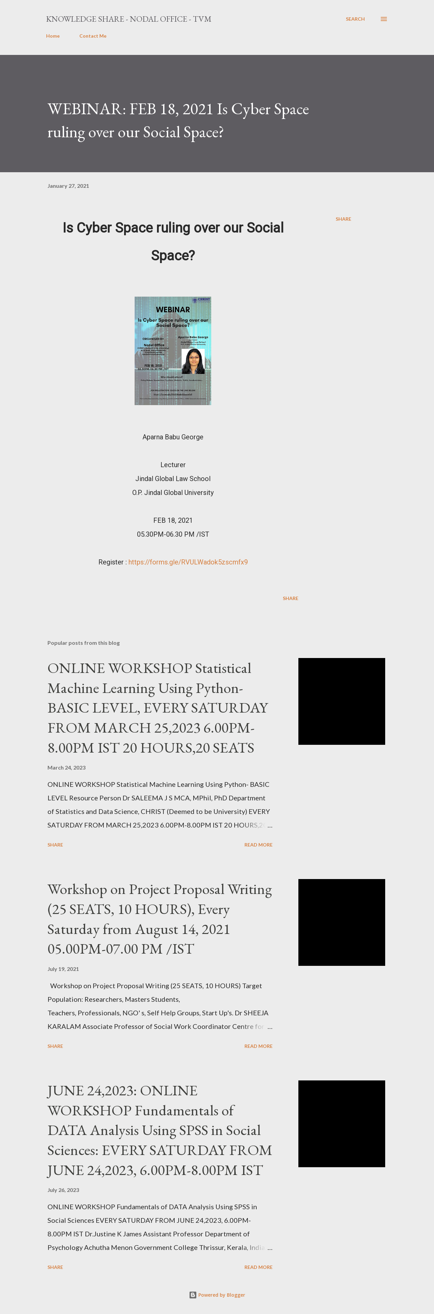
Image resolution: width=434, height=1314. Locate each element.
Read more (258, 845)
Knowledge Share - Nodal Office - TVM (129, 19)
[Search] (355, 19)
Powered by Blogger (217, 1295)
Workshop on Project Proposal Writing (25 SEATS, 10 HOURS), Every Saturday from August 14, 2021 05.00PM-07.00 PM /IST (159, 918)
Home (53, 36)
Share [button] (343, 219)
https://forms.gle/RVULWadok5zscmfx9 (188, 562)
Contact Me (92, 36)
